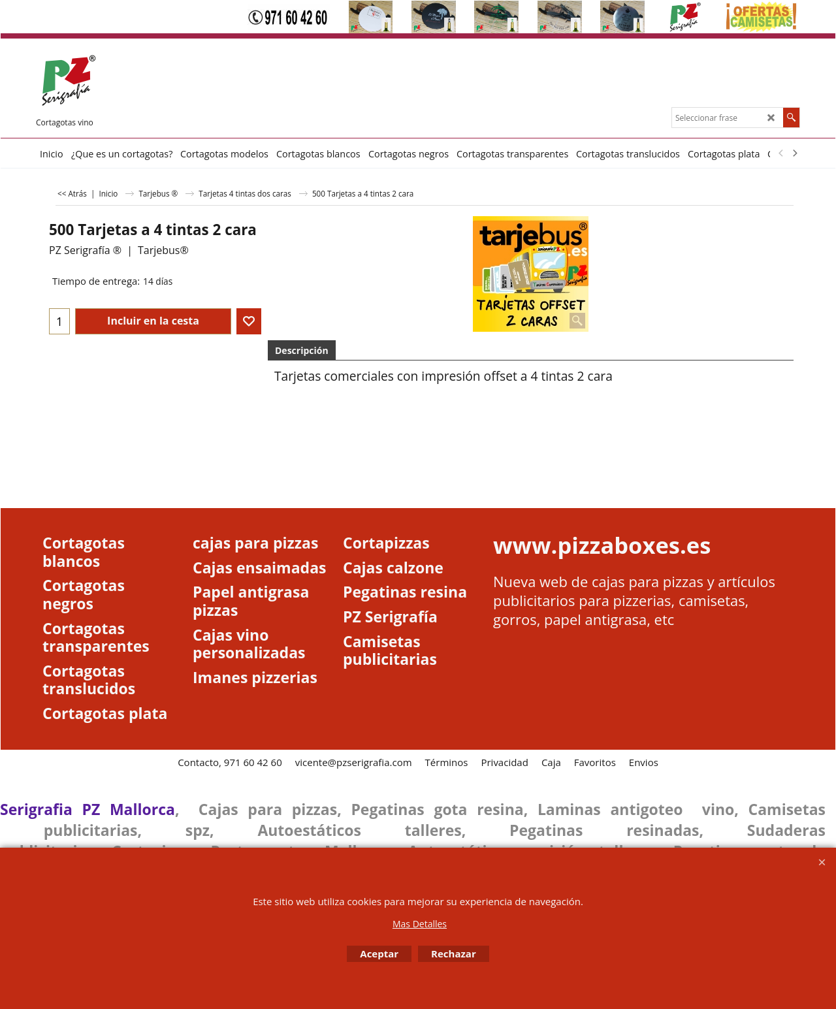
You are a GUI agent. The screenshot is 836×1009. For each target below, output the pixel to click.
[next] (794, 153)
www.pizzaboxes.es (602, 545)
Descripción (302, 350)
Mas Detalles (420, 924)
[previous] (781, 153)
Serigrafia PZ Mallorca (87, 809)
